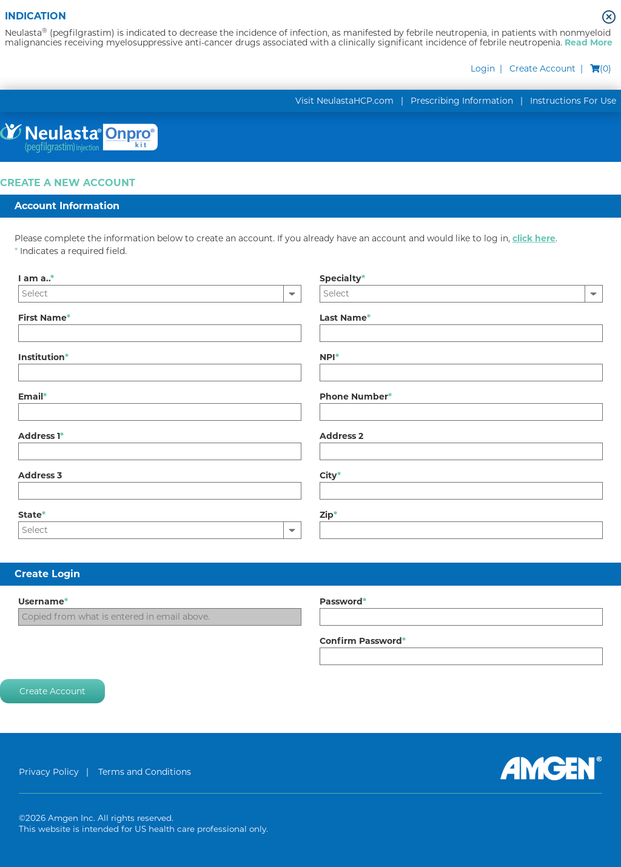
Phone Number (356, 396)
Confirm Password (363, 640)
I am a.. (36, 278)
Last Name (345, 317)
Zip (328, 514)
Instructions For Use (573, 100)
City (330, 475)
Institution (43, 357)
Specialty (342, 278)
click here (534, 238)
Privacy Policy (49, 771)
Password (343, 601)
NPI (329, 357)
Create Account (542, 68)
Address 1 (41, 435)
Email (32, 396)
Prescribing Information (462, 100)
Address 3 (40, 475)
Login (483, 68)
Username (43, 601)
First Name (44, 317)
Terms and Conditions (144, 771)
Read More (589, 42)
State (31, 514)
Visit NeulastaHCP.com (344, 100)
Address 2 (341, 435)
